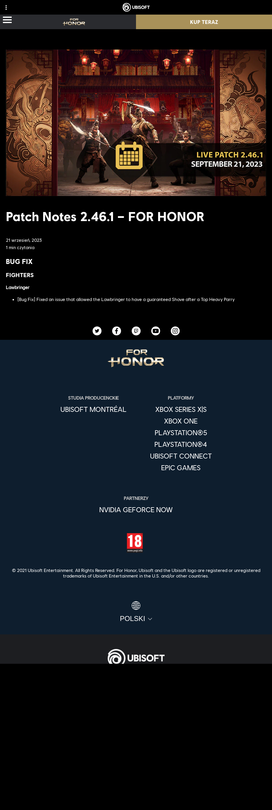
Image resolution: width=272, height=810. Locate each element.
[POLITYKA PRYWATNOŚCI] (136, 770)
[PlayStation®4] (181, 444)
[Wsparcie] (136, 739)
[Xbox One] (181, 421)
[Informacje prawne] (136, 790)
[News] (136, 725)
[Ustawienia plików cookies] (136, 799)
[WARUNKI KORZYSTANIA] (136, 780)
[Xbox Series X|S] (181, 409)
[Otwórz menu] (7, 20)
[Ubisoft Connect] (136, 699)
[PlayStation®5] (181, 432)
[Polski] (136, 612)
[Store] (136, 685)
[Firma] (136, 712)
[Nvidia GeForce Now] (136, 509)
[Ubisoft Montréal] (93, 409)
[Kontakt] (136, 761)
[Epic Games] (181, 467)
